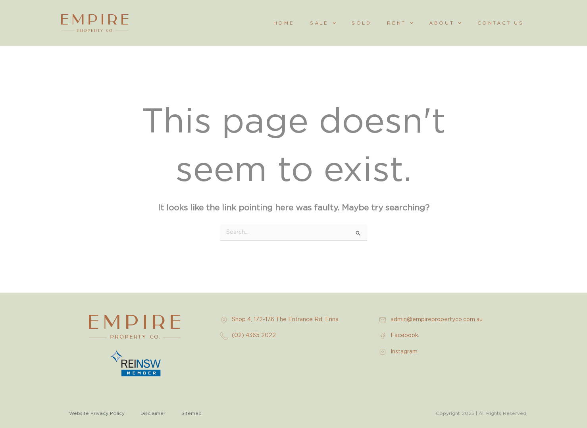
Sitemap (191, 413)
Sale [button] (323, 23)
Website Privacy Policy (97, 413)
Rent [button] (400, 23)
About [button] (445, 23)
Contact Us (500, 23)
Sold (361, 23)
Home (283, 23)
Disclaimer (153, 413)
